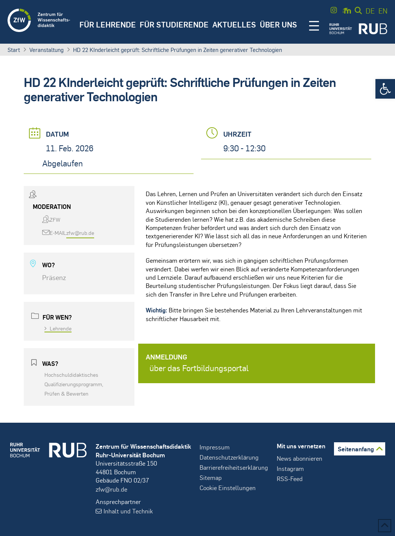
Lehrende (58, 328)
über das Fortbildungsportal (199, 367)
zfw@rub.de (80, 232)
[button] (385, 89)
